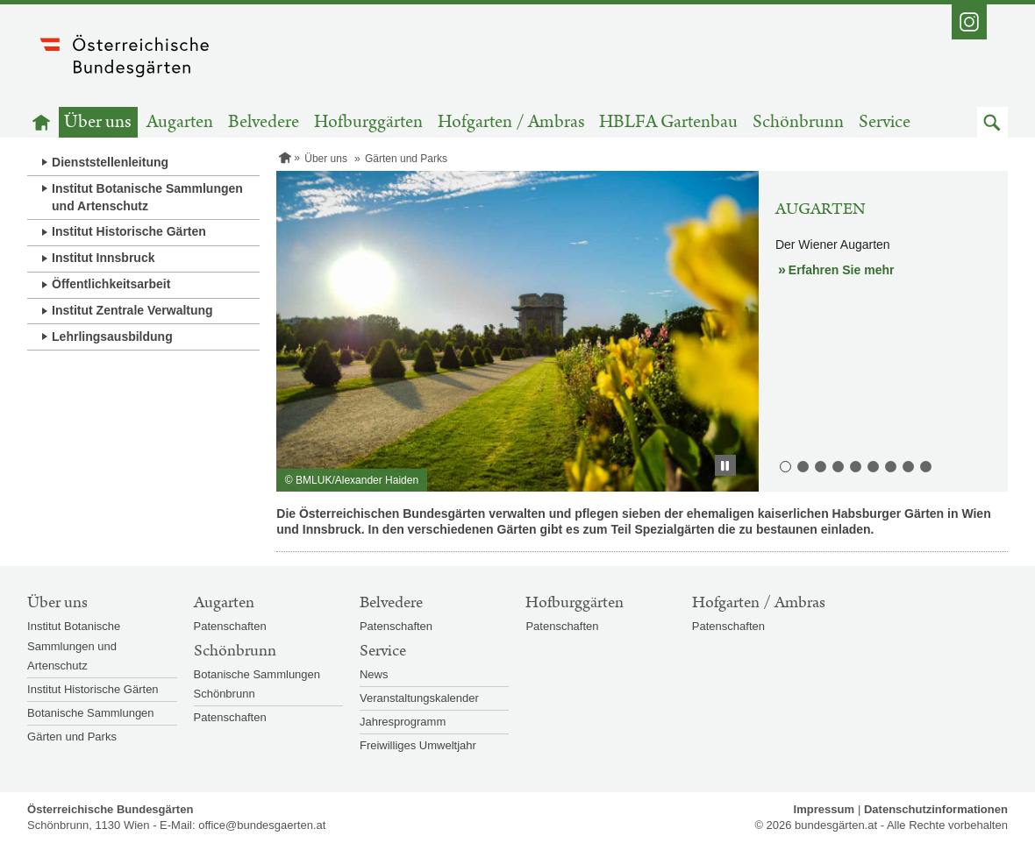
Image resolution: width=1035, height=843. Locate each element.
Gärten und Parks (72, 736)
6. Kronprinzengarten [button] (872, 465)
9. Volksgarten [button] (924, 465)
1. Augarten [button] (784, 465)
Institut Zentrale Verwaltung (132, 310)
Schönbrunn (798, 122)
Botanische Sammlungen (90, 712)
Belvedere (263, 122)
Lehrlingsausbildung (112, 336)
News (374, 674)
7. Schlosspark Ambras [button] (889, 465)
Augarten (179, 122)
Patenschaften (230, 626)
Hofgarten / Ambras (511, 122)
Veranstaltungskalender (419, 698)
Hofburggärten (368, 122)
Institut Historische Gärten (129, 231)
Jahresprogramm (403, 721)
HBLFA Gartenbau (668, 122)
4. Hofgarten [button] (837, 465)
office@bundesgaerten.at (261, 825)
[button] (992, 122)
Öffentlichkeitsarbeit (111, 284)
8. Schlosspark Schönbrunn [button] (907, 465)
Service (884, 122)
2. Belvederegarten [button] (801, 465)
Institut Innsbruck (103, 258)
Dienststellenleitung (110, 162)
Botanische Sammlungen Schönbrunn (257, 684)
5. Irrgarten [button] (854, 465)
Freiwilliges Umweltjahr (418, 745)
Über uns (98, 122)
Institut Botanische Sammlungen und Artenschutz (147, 197)
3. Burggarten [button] (819, 465)
